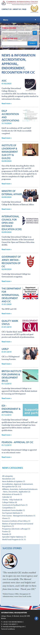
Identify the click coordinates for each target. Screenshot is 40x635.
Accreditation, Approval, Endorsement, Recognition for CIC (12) (17, 485)
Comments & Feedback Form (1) (15, 505)
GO (35, 33)
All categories (7, 476)
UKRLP (5, 348)
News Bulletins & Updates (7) (13, 481)
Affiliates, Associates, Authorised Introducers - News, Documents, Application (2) (19, 490)
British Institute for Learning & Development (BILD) (12, 375)
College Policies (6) (9, 502)
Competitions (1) (8, 507)
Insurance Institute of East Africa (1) (16, 521)
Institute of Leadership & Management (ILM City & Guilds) (10, 152)
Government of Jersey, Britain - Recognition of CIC (11, 261)
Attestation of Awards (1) (12, 494)
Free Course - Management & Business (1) (18, 515)
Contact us (7, 9)
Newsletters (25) (8, 478)
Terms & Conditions (8, 629)
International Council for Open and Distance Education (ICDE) (12, 223)
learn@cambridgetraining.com (14, 626)
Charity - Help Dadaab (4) (12, 499)
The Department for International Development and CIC (11, 295)
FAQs (24, 9)
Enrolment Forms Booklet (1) (13, 510)
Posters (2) (6, 531)
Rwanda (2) (6, 534)
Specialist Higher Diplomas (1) (14, 537)
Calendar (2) (7, 497)
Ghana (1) (6, 518)
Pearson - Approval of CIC (17, 442)
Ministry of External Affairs (12, 192)
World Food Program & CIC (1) (14, 539)
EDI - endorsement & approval (11, 409)
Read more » (7, 103)
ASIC (4, 80)
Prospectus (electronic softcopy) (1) (16, 529)
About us (17, 9)
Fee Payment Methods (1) (12, 513)
